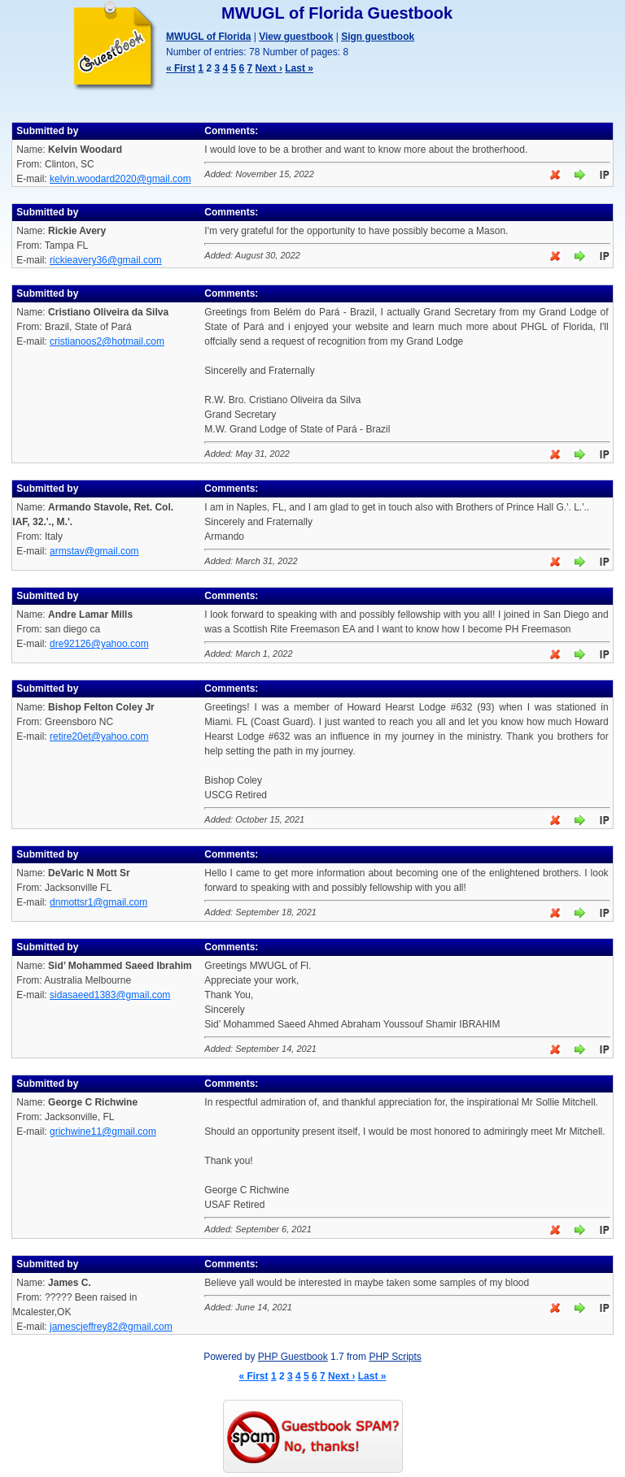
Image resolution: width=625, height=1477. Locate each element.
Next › (269, 68)
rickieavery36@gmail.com (106, 260)
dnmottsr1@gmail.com (98, 902)
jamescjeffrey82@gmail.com (111, 1326)
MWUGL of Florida (208, 36)
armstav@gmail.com (94, 551)
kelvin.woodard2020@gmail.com (120, 179)
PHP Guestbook (293, 1356)
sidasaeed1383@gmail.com (110, 995)
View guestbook (296, 36)
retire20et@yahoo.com (99, 736)
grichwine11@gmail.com (103, 1131)
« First (180, 68)
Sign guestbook (377, 36)
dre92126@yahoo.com (99, 643)
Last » (299, 68)
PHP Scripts (395, 1356)
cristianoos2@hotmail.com (107, 341)
